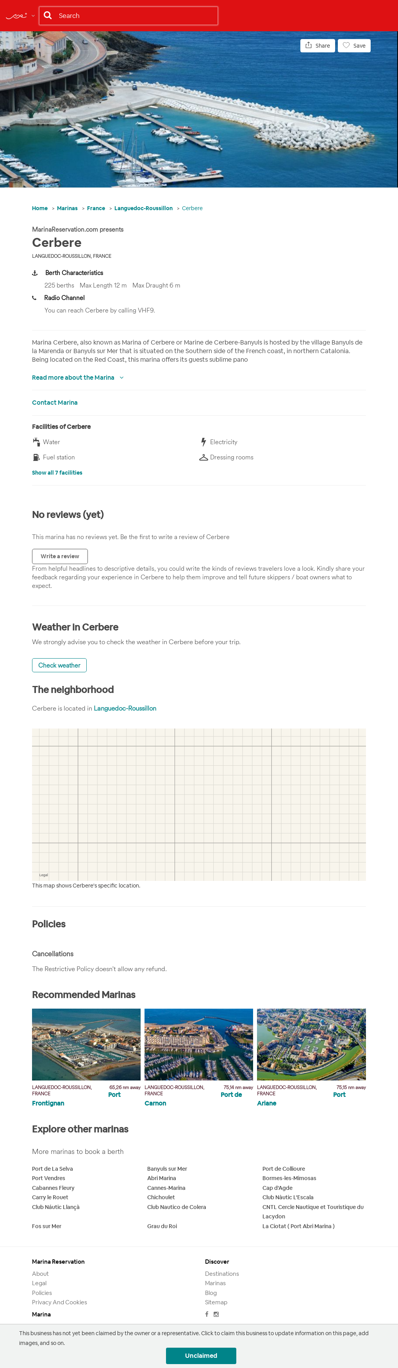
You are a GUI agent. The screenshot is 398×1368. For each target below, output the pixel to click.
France (96, 208)
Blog (211, 1293)
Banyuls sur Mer (167, 1168)
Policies (42, 1293)
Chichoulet (161, 1197)
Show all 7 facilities (57, 472)
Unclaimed (201, 1356)
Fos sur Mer (46, 1226)
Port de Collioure (283, 1168)
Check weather (59, 665)
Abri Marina (161, 1178)
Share (317, 45)
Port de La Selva (52, 1168)
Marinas (67, 208)
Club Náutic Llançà (56, 1207)
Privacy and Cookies (59, 1302)
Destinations (222, 1273)
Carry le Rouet (50, 1197)
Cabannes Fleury (53, 1187)
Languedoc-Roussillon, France (71, 256)
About (40, 1273)
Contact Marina (55, 402)
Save (354, 45)
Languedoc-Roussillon (143, 208)
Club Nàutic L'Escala (288, 1197)
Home (40, 208)
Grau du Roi (162, 1226)
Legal (39, 1283)
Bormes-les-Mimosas (289, 1178)
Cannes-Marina (166, 1187)
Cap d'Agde (277, 1187)
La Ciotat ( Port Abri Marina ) (298, 1226)
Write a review (60, 556)
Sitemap (216, 1302)
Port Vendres (48, 1178)
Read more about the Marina (74, 377)
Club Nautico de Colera (176, 1207)
